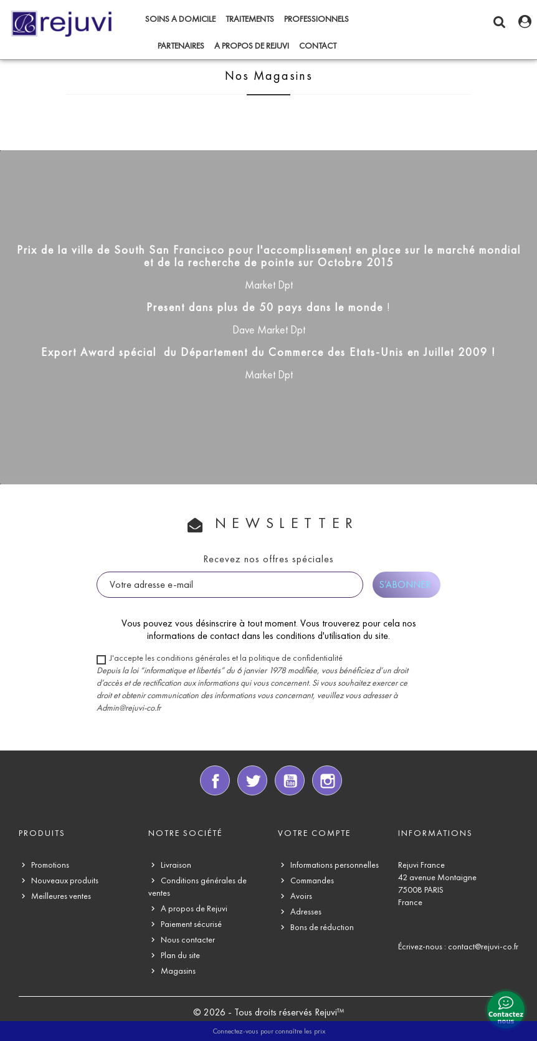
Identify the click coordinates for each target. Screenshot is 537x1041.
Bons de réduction (322, 927)
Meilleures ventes (61, 896)
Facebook (215, 780)
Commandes (312, 880)
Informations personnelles (334, 865)
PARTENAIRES (181, 46)
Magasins (178, 971)
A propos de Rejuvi (251, 46)
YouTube (289, 780)
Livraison (176, 865)
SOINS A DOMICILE (180, 19)
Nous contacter (188, 939)
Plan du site (180, 955)
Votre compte (314, 833)
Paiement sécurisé (191, 924)
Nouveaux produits (64, 880)
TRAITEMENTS (250, 19)
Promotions (50, 865)
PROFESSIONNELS (316, 19)
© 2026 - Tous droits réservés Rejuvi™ (269, 1012)
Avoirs (301, 896)
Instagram (327, 780)
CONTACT (317, 46)
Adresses (305, 911)
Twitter (252, 780)
